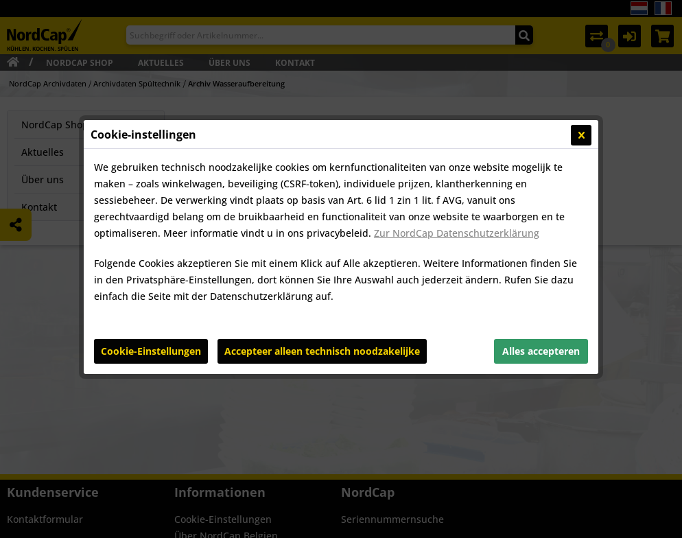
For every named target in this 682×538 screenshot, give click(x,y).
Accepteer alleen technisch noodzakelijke (322, 351)
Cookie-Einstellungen (151, 351)
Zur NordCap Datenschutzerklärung (456, 232)
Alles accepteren (541, 351)
